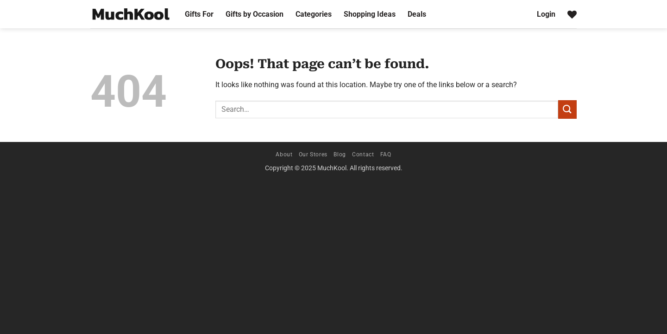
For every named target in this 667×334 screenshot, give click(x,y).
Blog (340, 154)
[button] (546, 14)
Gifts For (199, 14)
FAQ (385, 154)
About (284, 154)
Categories (314, 14)
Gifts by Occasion (254, 14)
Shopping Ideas (370, 14)
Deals (417, 14)
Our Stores (313, 154)
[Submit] (567, 109)
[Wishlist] (572, 14)
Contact (363, 154)
